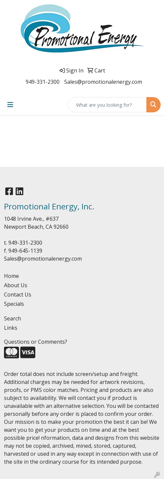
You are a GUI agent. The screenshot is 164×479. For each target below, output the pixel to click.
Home (11, 276)
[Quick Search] (107, 104)
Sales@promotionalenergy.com (103, 81)
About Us (15, 285)
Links (10, 327)
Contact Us (17, 294)
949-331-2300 (43, 81)
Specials (14, 303)
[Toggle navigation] (10, 104)
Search (12, 318)
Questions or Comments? (35, 341)
